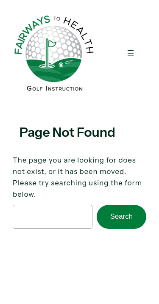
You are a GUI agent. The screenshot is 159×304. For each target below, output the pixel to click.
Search (121, 216)
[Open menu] (131, 53)
